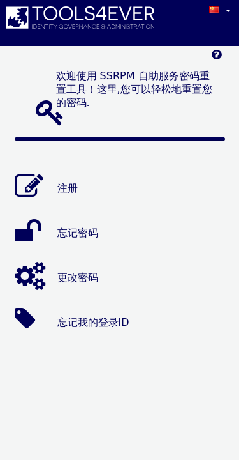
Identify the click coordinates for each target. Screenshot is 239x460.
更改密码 (77, 277)
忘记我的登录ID (93, 322)
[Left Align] (216, 58)
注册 (67, 187)
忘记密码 (77, 232)
